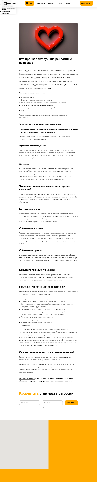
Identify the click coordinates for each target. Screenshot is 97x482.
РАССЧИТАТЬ (71, 405)
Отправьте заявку (27, 379)
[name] (29, 405)
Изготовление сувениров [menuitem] (6, 12)
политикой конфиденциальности (52, 410)
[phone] (52, 405)
